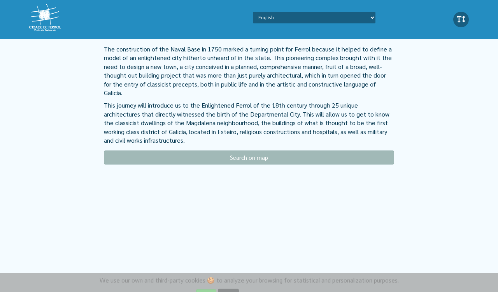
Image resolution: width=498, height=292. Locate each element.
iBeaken (63, 17)
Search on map (249, 157)
